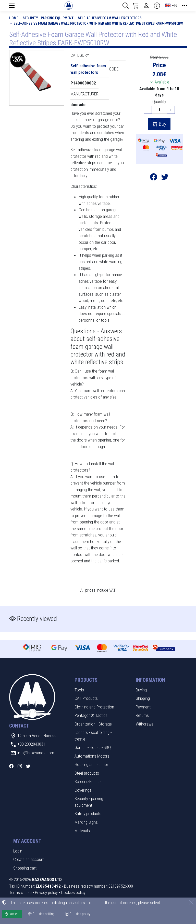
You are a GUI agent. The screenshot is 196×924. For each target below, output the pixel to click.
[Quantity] (159, 110)
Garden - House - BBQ (93, 747)
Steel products (87, 773)
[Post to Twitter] (164, 177)
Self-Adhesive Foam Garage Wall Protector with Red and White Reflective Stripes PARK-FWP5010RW (98, 23)
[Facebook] (11, 766)
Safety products (88, 813)
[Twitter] (28, 766)
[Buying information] (157, 5)
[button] (125, 5)
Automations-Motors (92, 756)
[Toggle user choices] (146, 5)
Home (13, 18)
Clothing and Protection (94, 706)
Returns (142, 715)
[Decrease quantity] (148, 110)
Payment (143, 706)
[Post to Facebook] (153, 177)
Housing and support (92, 764)
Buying (141, 689)
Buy (161, 124)
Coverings (83, 790)
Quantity (159, 101)
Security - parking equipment (48, 18)
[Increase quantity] (171, 110)
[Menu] (11, 5)
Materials (82, 830)
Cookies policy (73, 892)
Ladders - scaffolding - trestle (93, 736)
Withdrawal (145, 724)
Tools (79, 689)
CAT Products (86, 698)
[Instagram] (20, 766)
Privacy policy (46, 892)
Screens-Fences (88, 781)
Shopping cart (24, 868)
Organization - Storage (93, 724)
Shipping (143, 698)
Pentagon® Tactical (91, 715)
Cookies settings (42, 914)
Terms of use (20, 892)
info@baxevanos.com (35, 752)
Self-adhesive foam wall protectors (110, 18)
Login (17, 851)
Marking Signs (86, 822)
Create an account (28, 859)
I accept (11, 914)
